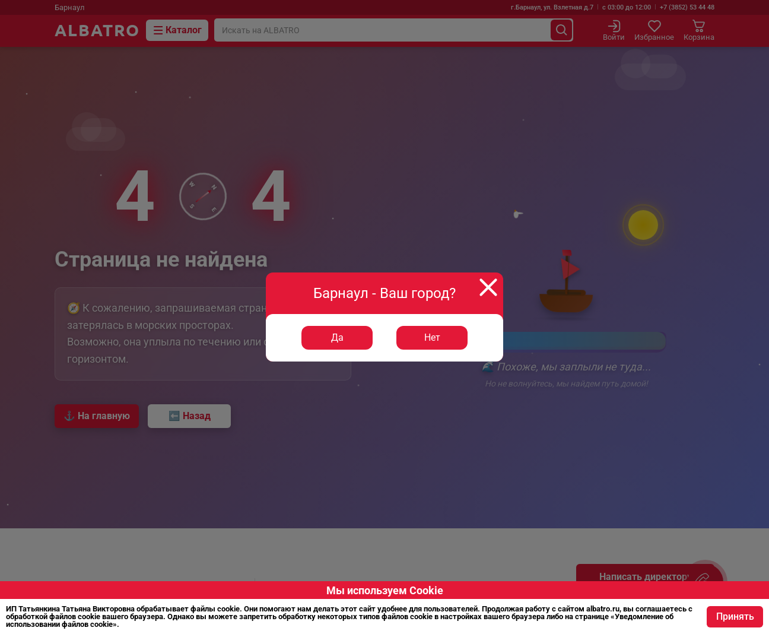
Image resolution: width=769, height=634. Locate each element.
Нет (432, 337)
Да (337, 337)
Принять (735, 616)
